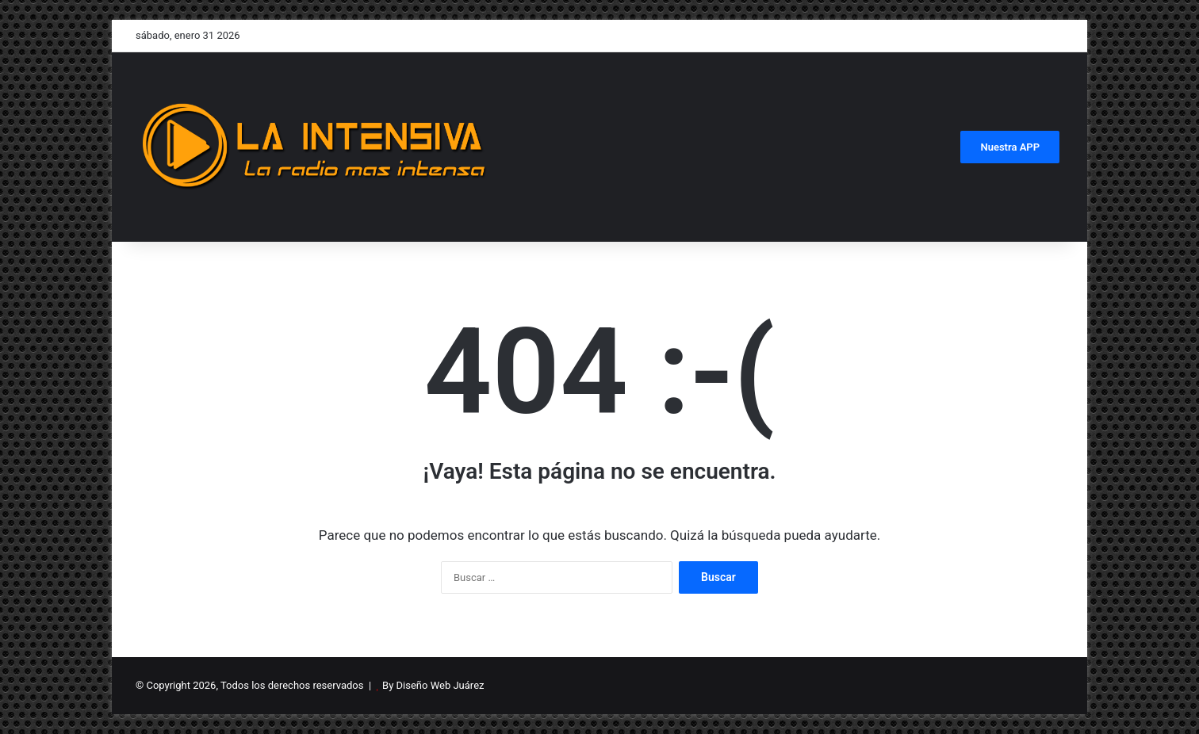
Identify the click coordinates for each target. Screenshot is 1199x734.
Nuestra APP (1010, 147)
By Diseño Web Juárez (433, 685)
